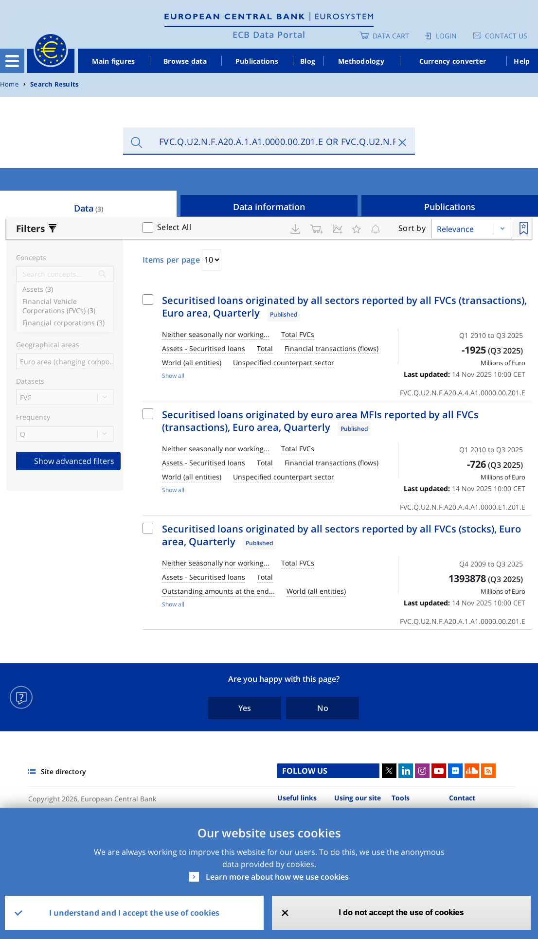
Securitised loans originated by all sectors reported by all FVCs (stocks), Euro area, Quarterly (341, 535)
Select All (174, 227)
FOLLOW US (304, 770)
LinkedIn (405, 770)
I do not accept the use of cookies (401, 912)
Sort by (412, 228)
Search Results (54, 84)
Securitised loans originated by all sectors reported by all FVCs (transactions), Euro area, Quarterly (344, 306)
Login (446, 35)
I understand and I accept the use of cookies (134, 912)
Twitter (389, 770)
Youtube (438, 770)
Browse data (185, 61)
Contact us (506, 35)
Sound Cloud (472, 770)
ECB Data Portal (269, 34)
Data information (269, 207)
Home (9, 84)
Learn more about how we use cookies (277, 876)
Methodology (361, 61)
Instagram (422, 770)
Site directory (63, 771)
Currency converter (452, 61)
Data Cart (391, 35)
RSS (488, 770)
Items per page (171, 259)
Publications (256, 61)
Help (522, 61)
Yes (244, 708)
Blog (307, 61)
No (322, 708)
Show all (173, 376)
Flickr (455, 770)
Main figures (113, 61)
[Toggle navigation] (12, 61)
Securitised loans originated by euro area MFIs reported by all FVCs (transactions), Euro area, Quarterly (320, 421)
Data (88, 208)
